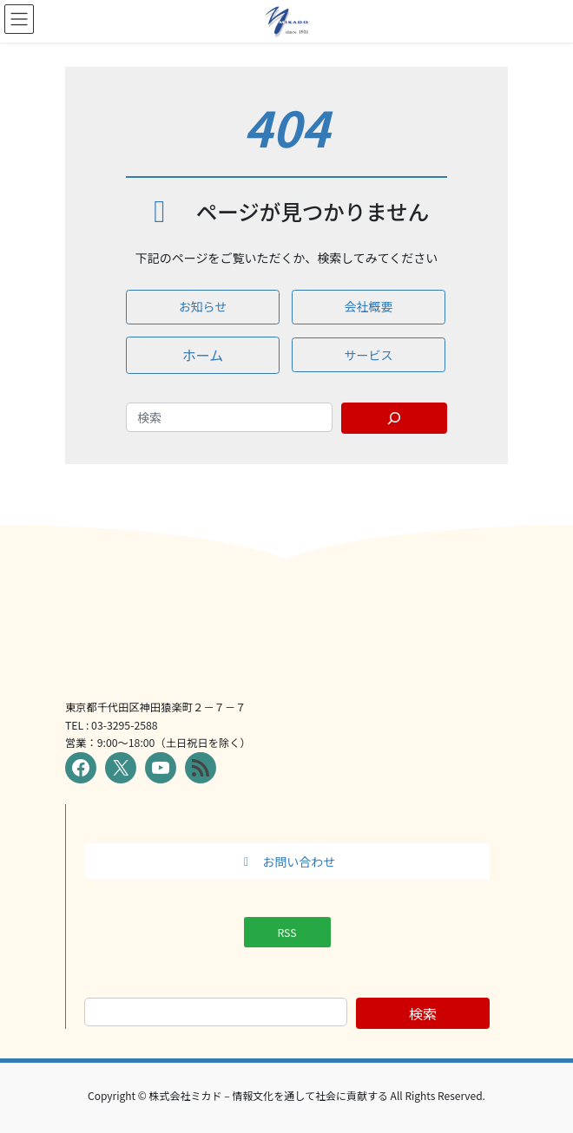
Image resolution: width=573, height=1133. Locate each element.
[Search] (394, 418)
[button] (203, 307)
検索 (423, 1013)
